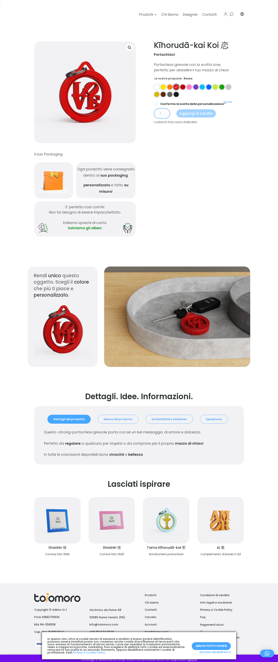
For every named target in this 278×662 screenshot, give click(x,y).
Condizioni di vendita (214, 595)
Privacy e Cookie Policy (216, 610)
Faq (202, 617)
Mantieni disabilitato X (215, 652)
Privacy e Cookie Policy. (89, 652)
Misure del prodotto (118, 419)
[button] (129, 47)
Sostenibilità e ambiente (169, 419)
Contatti (209, 14)
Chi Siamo (170, 14)
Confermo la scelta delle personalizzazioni (190, 104)
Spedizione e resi (156, 632)
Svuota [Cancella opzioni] (228, 102)
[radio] (157, 87)
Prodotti (146, 14)
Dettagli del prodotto (69, 419)
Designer (190, 14)
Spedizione (214, 419)
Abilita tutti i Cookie (211, 643)
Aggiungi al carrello (196, 113)
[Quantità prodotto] (162, 113)
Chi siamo (152, 603)
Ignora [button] (192, 659)
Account (151, 624)
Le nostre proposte (168, 78)
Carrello (150, 617)
